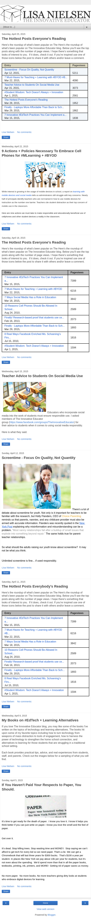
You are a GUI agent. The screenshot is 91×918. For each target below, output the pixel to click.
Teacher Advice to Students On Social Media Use (42, 376)
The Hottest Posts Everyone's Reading (34, 39)
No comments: (24, 132)
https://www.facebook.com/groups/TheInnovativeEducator (42, 422)
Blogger (52, 915)
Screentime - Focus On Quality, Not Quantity (38, 458)
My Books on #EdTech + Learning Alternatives (40, 720)
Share (5, 137)
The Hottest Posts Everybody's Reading (35, 586)
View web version (45, 909)
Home (45, 903)
